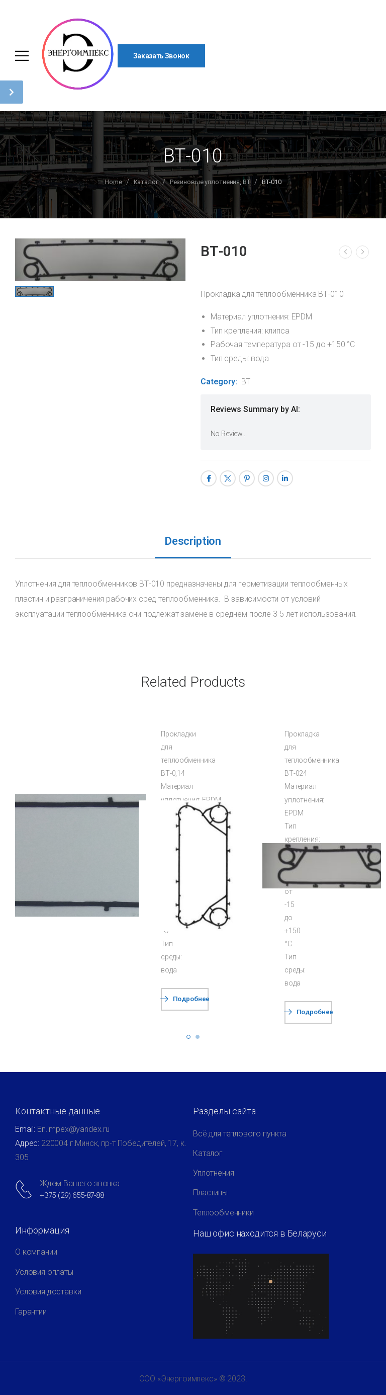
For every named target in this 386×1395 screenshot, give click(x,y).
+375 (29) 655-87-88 (72, 1195)
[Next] (362, 252)
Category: (219, 381)
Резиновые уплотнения (205, 182)
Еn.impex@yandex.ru (73, 1129)
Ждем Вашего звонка (80, 1183)
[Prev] (345, 252)
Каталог (146, 182)
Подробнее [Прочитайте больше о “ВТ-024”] (314, 1012)
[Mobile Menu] (22, 56)
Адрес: (28, 1143)
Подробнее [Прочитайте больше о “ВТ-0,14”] (191, 999)
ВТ (246, 182)
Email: (25, 1129)
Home (113, 182)
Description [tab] (193, 541)
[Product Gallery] (170, 266)
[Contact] (25, 1189)
